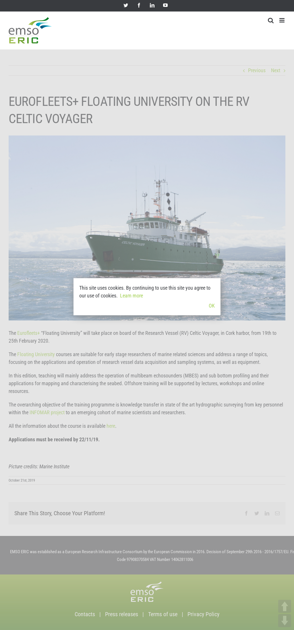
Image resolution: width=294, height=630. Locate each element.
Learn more (131, 296)
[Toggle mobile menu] (282, 20)
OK (212, 306)
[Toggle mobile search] (271, 20)
